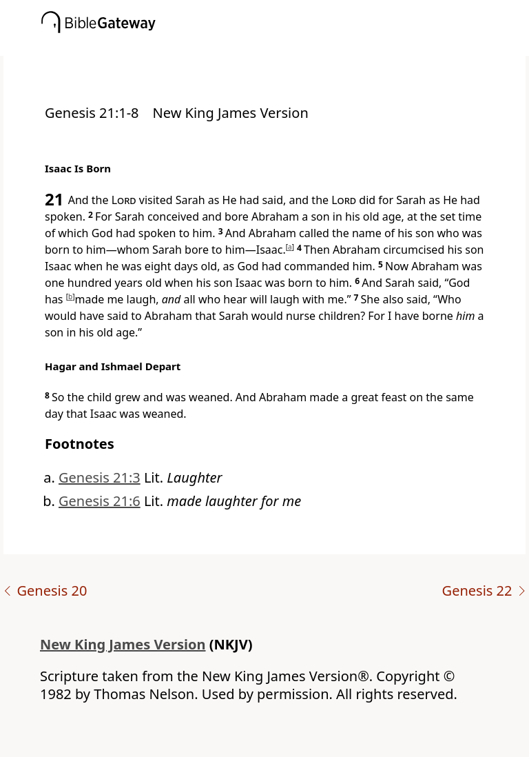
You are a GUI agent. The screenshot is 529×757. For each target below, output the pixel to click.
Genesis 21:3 (100, 477)
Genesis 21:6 (100, 501)
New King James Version (123, 644)
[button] (285, 46)
